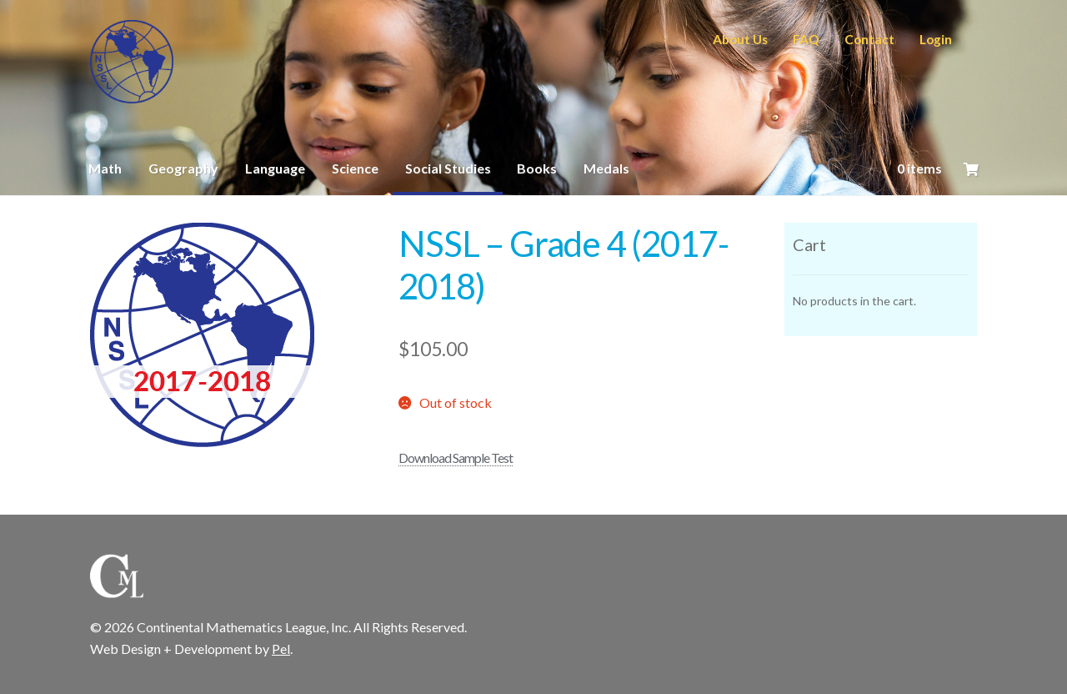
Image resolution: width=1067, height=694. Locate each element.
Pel (281, 648)
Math (105, 168)
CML (131, 61)
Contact (869, 39)
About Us (740, 39)
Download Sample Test (455, 457)
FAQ (806, 39)
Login (935, 39)
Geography (183, 168)
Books (537, 168)
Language (275, 168)
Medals (606, 168)
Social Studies (448, 168)
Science (355, 168)
